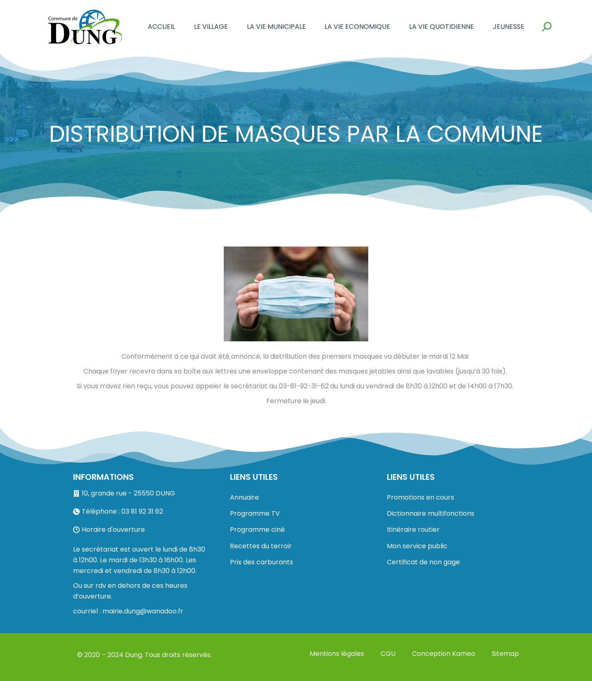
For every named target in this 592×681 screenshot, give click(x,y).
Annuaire (244, 497)
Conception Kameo (443, 654)
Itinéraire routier (413, 529)
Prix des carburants (261, 562)
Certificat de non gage (423, 562)
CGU (388, 654)
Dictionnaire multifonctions (430, 513)
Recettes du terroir (261, 546)
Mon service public (417, 546)
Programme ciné (257, 529)
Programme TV (255, 513)
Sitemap (505, 654)
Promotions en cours (420, 497)
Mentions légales (337, 654)
